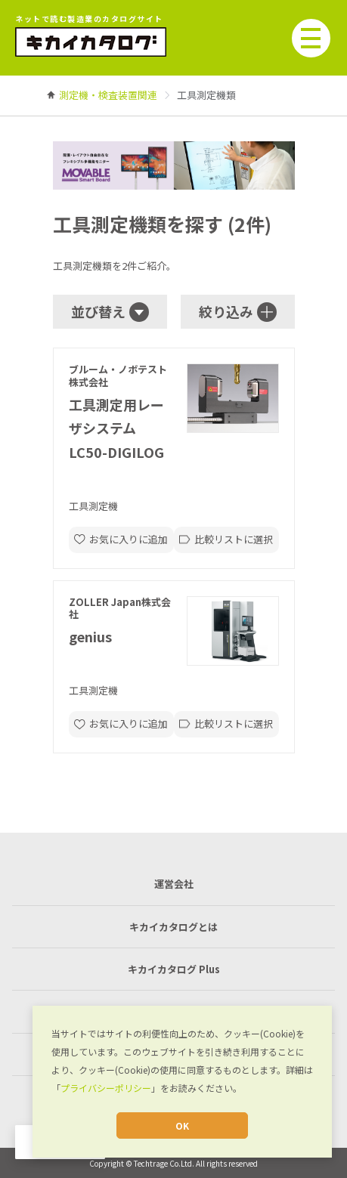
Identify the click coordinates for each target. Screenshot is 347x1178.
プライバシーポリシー (105, 1087)
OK (182, 1125)
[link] (108, 95)
